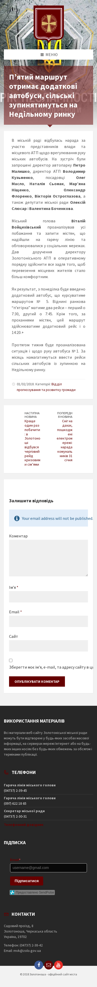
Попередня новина (64, 415)
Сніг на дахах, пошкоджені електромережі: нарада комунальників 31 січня (64, 440)
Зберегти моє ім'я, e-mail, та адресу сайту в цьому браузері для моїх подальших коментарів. (48, 667)
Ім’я (13, 587)
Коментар (18, 535)
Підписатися (27, 881)
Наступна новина (32, 415)
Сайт (13, 636)
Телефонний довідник (23, 824)
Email (15, 611)
